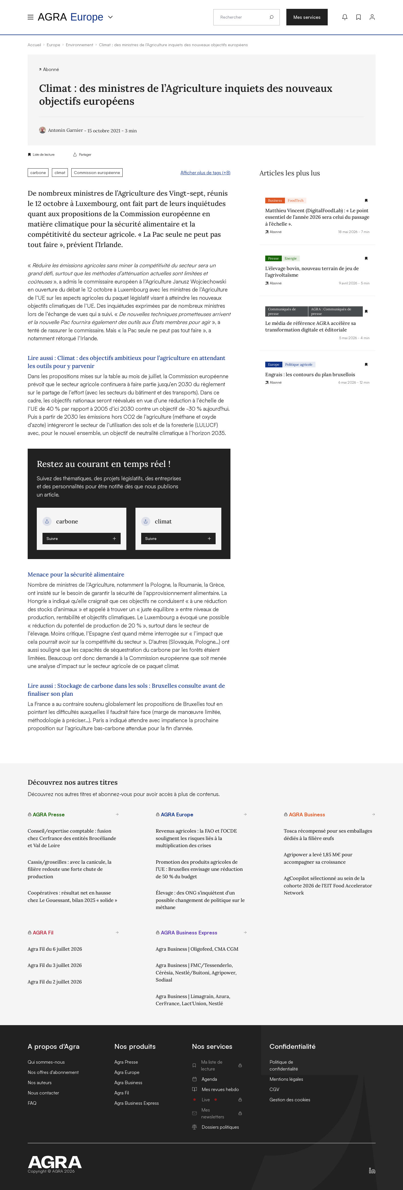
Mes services (307, 17)
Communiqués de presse (282, 311)
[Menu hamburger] (30, 17)
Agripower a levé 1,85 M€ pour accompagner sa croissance (318, 858)
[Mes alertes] (344, 17)
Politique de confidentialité (284, 1065)
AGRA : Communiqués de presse (331, 311)
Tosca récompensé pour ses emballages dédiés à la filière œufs (328, 834)
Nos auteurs (40, 1082)
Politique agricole (299, 364)
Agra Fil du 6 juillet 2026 (55, 949)
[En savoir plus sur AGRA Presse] (117, 814)
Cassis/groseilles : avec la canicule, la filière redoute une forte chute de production (70, 869)
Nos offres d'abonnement (53, 1072)
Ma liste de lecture (217, 1065)
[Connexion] (372, 17)
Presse (273, 258)
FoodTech (295, 200)
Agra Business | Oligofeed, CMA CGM (197, 949)
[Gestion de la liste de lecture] (366, 200)
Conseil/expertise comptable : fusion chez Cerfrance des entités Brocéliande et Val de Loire (72, 838)
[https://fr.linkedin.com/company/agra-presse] (372, 1170)
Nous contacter (43, 1093)
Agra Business (128, 1082)
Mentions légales (286, 1079)
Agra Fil (121, 1093)
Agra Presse (126, 1062)
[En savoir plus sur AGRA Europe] (245, 814)
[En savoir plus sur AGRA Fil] (117, 932)
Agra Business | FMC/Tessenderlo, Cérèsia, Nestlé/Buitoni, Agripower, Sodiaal (196, 972)
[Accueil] (55, 1162)
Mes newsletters (217, 1113)
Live (217, 1099)
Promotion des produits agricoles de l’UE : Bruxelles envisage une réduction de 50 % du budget (199, 869)
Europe (274, 364)
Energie (291, 258)
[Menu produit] (110, 17)
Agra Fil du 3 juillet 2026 (55, 965)
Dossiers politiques (215, 1127)
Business (275, 200)
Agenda (204, 1079)
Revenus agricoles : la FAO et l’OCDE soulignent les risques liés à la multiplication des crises (196, 838)
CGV (274, 1089)
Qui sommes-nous (46, 1062)
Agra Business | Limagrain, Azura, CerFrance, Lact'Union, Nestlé (193, 1000)
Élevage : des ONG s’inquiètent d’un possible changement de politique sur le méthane (200, 900)
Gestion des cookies (290, 1099)
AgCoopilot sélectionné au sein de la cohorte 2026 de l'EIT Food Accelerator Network (328, 885)
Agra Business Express (136, 1103)
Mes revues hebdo (215, 1089)
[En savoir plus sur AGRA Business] (374, 814)
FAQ (32, 1103)
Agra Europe (126, 1072)
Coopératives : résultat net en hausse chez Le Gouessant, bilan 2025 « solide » (72, 896)
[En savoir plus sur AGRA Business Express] (245, 932)
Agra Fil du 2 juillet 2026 (55, 982)
